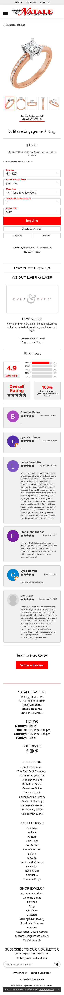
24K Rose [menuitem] (32, 828)
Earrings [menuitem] (32, 901)
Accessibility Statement (32, 979)
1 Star (27, 376)
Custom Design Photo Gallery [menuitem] (32, 936)
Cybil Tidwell (29, 571)
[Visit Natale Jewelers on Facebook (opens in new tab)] (27, 751)
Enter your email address (32, 958)
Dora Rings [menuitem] (32, 840)
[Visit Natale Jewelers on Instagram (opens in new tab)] (32, 751)
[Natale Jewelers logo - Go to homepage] (32, 12)
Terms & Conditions (41, 972)
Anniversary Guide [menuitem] (31, 809)
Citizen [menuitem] (32, 836)
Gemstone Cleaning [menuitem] (32, 805)
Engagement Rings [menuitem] (32, 893)
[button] (18, 2)
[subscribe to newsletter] (55, 964)
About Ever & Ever (32, 277)
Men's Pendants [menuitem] (32, 940)
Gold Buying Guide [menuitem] (32, 813)
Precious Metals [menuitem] (32, 792)
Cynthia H (27, 595)
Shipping (17, 235)
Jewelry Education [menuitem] (32, 767)
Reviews (32, 353)
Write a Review (32, 665)
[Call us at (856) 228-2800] (32, 705)
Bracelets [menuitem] (32, 914)
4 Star (27, 366)
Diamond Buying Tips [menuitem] (32, 775)
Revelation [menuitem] (32, 866)
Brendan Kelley (30, 412)
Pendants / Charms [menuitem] (32, 923)
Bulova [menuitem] (32, 832)
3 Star (27, 369)
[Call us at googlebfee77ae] (32, 708)
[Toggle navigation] (5, 12)
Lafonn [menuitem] (32, 853)
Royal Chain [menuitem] (32, 870)
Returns (47, 235)
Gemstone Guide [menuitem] (32, 788)
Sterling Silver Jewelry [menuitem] (32, 919)
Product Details (32, 268)
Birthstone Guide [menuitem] (32, 784)
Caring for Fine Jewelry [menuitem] (32, 796)
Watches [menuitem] (32, 927)
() (55, 362)
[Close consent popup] (59, 990)
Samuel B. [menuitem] (32, 874)
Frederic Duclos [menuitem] (32, 849)
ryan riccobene (30, 437)
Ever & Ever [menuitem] (32, 845)
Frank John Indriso (32, 532)
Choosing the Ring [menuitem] (32, 779)
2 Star (27, 372)
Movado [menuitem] (32, 857)
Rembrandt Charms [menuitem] (32, 862)
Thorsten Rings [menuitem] (32, 879)
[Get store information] (32, 712)
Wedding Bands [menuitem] (32, 897)
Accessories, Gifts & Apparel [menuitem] (32, 931)
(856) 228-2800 (32, 119)
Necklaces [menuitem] (32, 910)
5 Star (27, 362)
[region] (32, 64)
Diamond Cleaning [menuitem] (32, 801)
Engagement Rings (15, 24)
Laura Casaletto (31, 462)
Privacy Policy (20, 972)
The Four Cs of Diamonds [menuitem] (32, 771)
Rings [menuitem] (32, 906)
